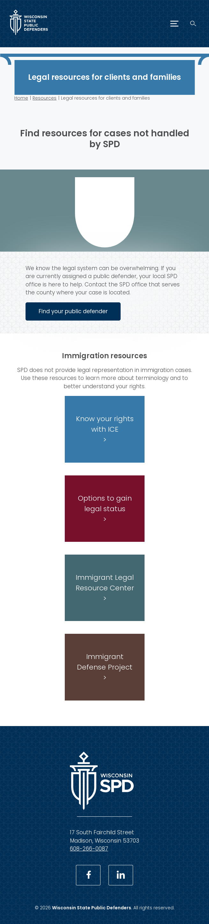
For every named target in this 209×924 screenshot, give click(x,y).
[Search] (193, 23)
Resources (44, 98)
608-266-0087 (89, 848)
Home (21, 98)
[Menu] (174, 23)
